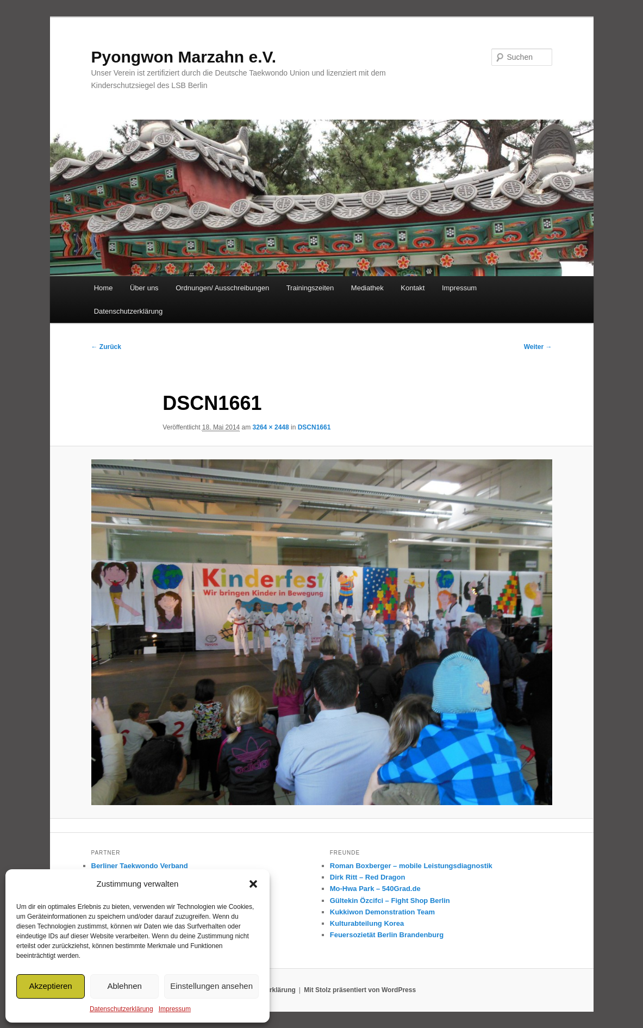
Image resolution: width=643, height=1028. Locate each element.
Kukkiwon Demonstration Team (382, 912)
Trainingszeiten (310, 288)
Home (103, 288)
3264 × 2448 (271, 427)
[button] (253, 884)
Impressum (175, 1009)
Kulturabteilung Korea (367, 923)
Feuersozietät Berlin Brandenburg (387, 935)
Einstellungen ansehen (211, 985)
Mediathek (367, 288)
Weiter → (538, 347)
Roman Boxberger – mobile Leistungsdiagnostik (411, 866)
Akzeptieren (50, 985)
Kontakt (412, 288)
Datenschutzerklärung (121, 1009)
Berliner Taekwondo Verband (139, 866)
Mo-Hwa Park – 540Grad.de (375, 888)
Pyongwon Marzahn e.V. (184, 57)
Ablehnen (124, 985)
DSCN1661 (314, 427)
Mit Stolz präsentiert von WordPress (360, 990)
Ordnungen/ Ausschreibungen (222, 288)
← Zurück (106, 347)
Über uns (144, 288)
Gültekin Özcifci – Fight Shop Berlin (390, 900)
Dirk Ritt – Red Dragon (367, 877)
